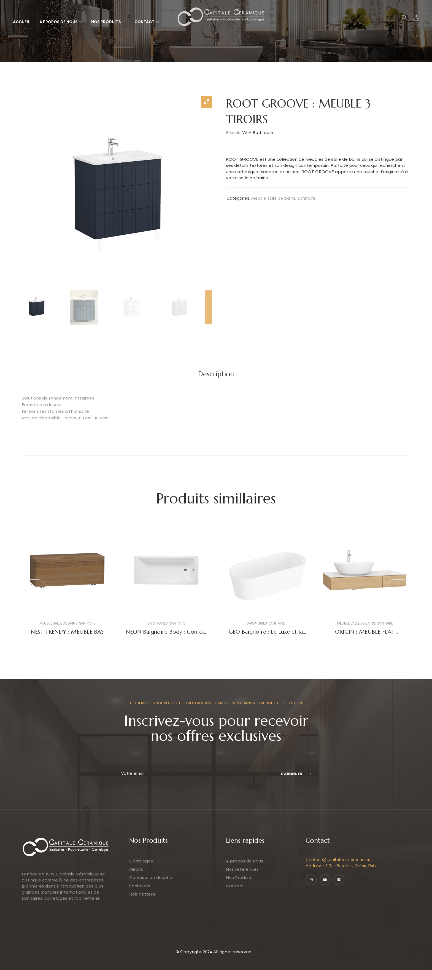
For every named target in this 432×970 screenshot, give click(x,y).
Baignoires (157, 623)
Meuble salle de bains (273, 198)
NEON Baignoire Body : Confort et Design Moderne (166, 635)
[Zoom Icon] (206, 102)
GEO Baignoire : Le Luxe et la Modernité (266, 635)
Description (216, 374)
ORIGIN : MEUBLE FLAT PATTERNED (365, 635)
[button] (33, 585)
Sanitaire (306, 198)
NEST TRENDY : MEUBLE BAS (67, 631)
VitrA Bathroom (257, 133)
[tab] (216, 374)
